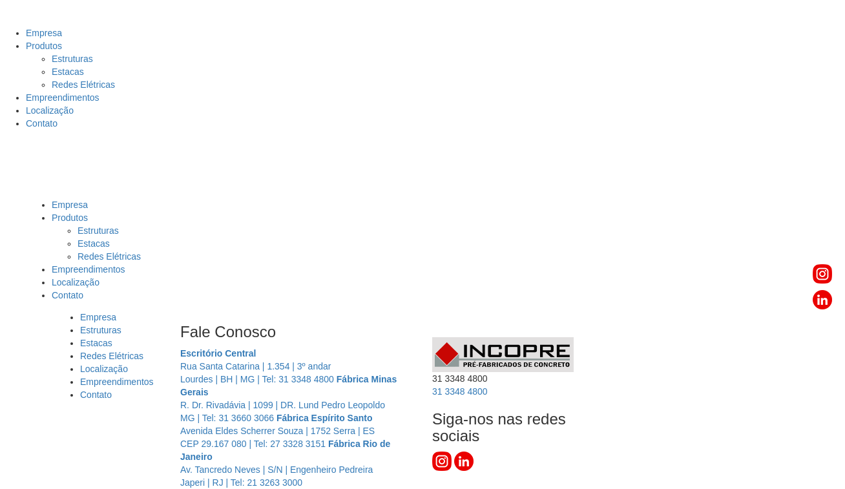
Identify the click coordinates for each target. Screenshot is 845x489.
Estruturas (72, 59)
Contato (41, 123)
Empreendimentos (62, 97)
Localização (50, 110)
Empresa (44, 33)
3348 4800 (460, 391)
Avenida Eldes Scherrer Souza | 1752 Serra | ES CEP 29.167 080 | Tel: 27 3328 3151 (277, 431)
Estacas (68, 72)
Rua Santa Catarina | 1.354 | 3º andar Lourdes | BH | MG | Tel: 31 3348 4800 (258, 366)
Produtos (44, 46)
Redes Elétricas (83, 84)
